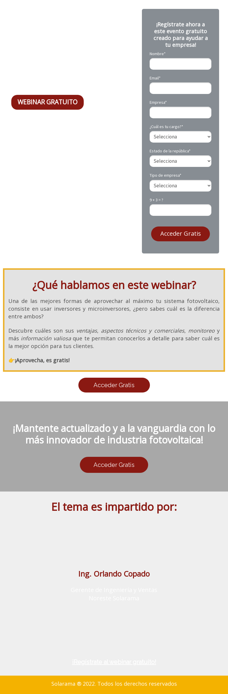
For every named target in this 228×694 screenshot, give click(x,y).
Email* (155, 78)
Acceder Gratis (180, 233)
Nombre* (158, 53)
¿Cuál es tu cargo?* (166, 126)
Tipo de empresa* (165, 175)
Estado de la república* (170, 151)
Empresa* (158, 102)
